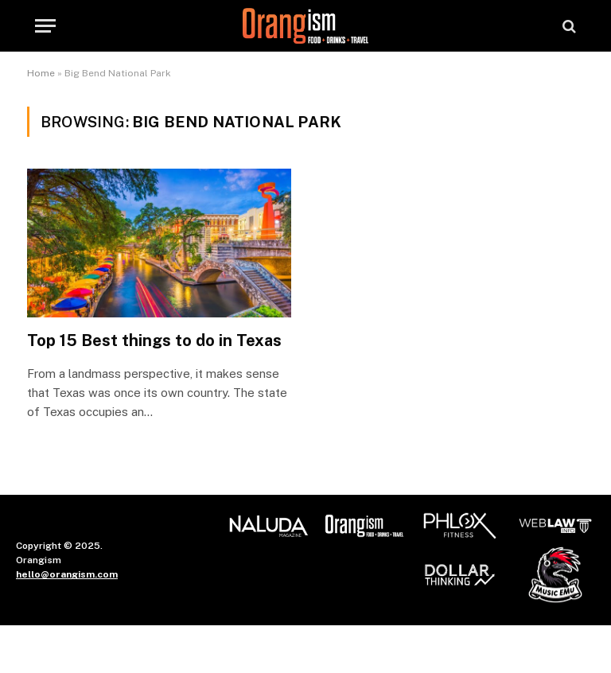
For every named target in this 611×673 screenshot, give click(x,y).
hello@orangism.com (67, 574)
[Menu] (45, 26)
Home (41, 73)
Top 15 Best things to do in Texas (154, 340)
